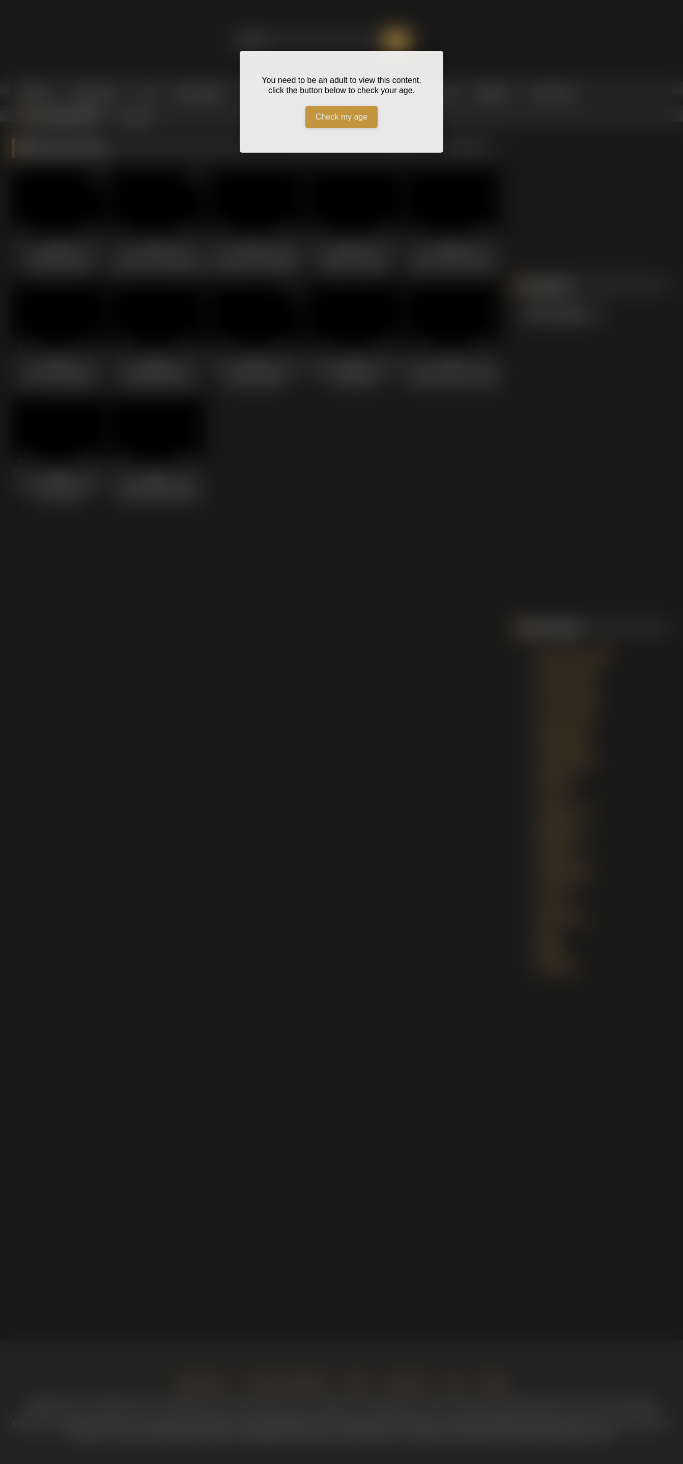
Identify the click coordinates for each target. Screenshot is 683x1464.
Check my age (341, 116)
